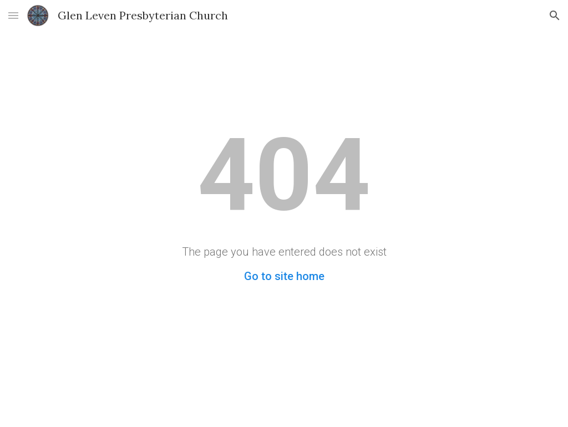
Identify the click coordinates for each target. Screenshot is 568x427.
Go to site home (284, 276)
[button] (13, 15)
